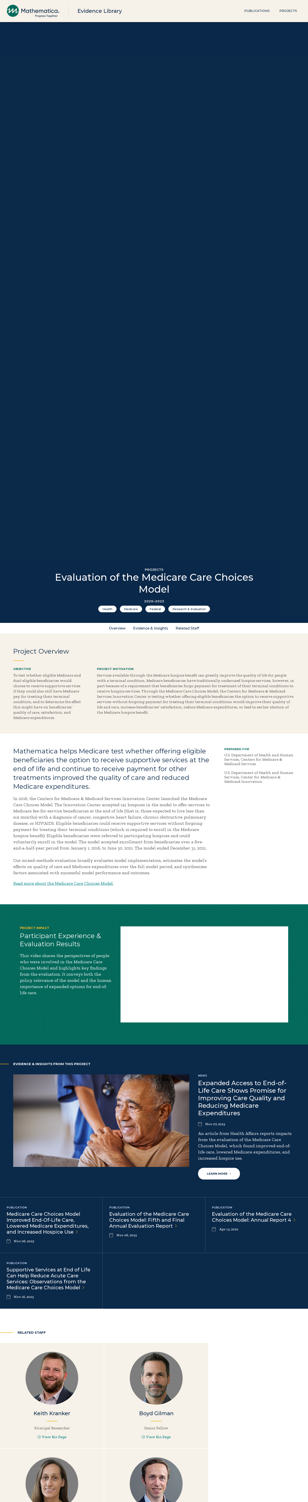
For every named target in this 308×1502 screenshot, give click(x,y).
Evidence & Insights (150, 628)
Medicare (131, 609)
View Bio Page (51, 1437)
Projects (288, 11)
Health (107, 609)
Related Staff (187, 628)
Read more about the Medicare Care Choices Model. (64, 883)
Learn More (219, 1173)
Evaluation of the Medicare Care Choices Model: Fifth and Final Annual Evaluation (149, 1220)
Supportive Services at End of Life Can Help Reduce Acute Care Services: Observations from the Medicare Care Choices (48, 1278)
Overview (117, 628)
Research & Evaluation (189, 609)
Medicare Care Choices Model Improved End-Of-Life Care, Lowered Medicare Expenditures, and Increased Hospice (48, 1223)
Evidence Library (99, 11)
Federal (155, 609)
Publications (257, 11)
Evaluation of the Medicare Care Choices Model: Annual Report (254, 1217)
